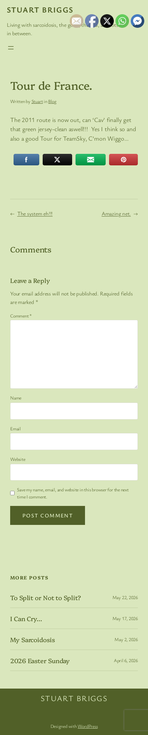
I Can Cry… (26, 618)
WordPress (88, 726)
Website (17, 459)
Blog (52, 101)
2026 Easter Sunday (40, 660)
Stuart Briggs (40, 9)
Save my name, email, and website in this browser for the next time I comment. (73, 493)
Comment (21, 315)
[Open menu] (11, 48)
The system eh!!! (34, 213)
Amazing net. (116, 213)
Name (15, 397)
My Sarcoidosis (32, 639)
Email (15, 428)
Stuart (37, 101)
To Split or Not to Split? (45, 597)
